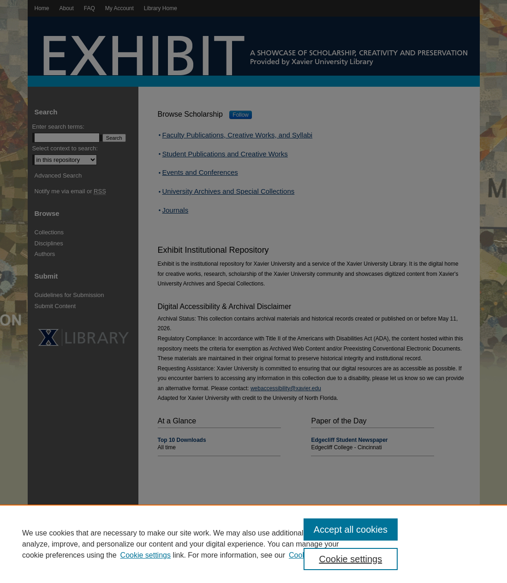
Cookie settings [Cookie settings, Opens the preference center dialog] (350, 559)
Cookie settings (145, 555)
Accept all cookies (351, 529)
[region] (253, 544)
